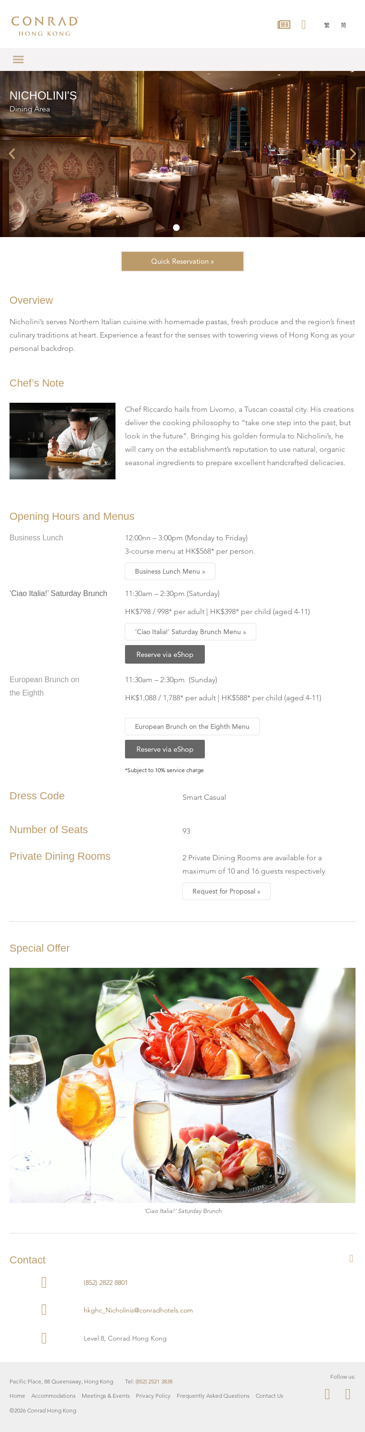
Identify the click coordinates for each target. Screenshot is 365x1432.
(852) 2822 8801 (106, 1279)
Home (17, 1392)
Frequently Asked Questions (213, 1392)
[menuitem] (327, 25)
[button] (19, 59)
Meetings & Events (106, 1392)
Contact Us (269, 1392)
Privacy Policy (153, 1392)
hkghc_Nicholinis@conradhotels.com (138, 1307)
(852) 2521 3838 (154, 1378)
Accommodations (53, 1392)
